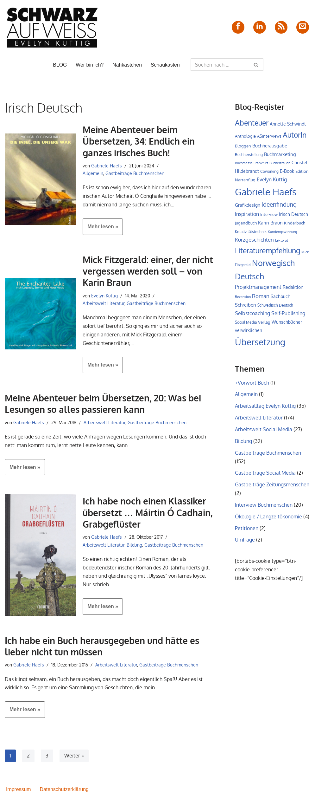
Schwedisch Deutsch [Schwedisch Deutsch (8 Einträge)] (275, 306)
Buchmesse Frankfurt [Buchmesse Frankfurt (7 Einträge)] (251, 163)
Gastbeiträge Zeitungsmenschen (272, 488)
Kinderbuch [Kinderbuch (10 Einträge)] (294, 223)
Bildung (134, 546)
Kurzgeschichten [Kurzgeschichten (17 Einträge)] (254, 240)
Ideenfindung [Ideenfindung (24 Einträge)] (279, 205)
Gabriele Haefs (106, 165)
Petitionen (246, 532)
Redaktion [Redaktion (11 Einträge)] (293, 288)
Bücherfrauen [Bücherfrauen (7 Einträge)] (279, 163)
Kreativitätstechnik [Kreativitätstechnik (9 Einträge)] (251, 232)
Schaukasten (165, 65)
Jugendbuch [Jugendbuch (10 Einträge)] (246, 223)
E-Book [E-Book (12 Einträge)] (287, 171)
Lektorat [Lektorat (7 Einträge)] (281, 241)
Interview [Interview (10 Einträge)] (269, 215)
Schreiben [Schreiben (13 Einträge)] (245, 306)
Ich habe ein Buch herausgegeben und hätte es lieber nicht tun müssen (102, 647)
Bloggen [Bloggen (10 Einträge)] (243, 145)
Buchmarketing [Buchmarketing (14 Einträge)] (280, 154)
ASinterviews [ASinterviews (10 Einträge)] (269, 136)
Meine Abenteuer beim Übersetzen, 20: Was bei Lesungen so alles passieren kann (103, 404)
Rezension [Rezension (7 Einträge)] (243, 298)
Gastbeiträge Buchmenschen (134, 173)
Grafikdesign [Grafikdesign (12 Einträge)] (247, 206)
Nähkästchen (127, 65)
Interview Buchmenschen (264, 508)
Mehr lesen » (100, 229)
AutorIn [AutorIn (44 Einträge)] (294, 135)
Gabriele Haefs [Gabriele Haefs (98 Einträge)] (266, 192)
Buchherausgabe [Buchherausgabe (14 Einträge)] (269, 145)
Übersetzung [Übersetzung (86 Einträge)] (260, 344)
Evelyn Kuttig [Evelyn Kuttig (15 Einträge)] (272, 180)
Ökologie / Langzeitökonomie (268, 520)
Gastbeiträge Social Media (265, 476)
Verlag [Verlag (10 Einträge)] (264, 324)
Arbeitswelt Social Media (263, 432)
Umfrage (245, 544)
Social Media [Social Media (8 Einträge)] (246, 324)
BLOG (59, 65)
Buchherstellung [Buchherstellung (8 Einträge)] (249, 155)
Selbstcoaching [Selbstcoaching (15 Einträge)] (252, 315)
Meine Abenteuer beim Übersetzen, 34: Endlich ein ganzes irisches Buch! (139, 141)
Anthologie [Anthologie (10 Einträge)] (245, 136)
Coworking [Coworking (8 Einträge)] (269, 172)
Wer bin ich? (89, 65)
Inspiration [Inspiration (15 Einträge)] (247, 215)
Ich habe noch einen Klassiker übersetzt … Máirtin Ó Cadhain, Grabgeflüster (148, 514)
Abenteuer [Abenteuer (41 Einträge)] (251, 122)
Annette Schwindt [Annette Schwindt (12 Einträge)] (288, 124)
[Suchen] (220, 64)
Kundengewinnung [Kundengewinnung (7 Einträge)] (282, 233)
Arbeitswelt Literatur (103, 304)
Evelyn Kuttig (104, 296)
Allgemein (93, 173)
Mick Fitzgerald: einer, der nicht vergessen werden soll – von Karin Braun (148, 271)
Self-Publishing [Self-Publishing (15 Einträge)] (288, 315)
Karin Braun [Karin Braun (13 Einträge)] (270, 224)
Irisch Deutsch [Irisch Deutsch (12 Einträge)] (293, 215)
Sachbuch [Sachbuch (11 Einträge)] (280, 298)
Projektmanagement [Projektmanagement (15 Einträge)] (258, 288)
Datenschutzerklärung (64, 791)
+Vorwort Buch (252, 385)
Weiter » (74, 757)
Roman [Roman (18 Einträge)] (260, 297)
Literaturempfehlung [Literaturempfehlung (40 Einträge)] (267, 251)
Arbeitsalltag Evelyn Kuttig (265, 408)
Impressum (18, 791)
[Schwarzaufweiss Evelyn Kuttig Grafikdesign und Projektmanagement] (52, 27)
